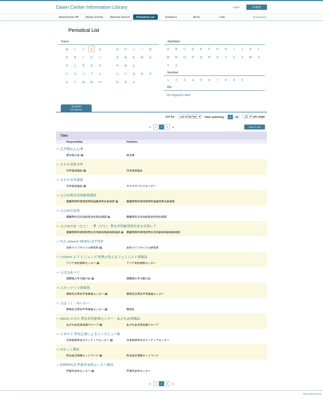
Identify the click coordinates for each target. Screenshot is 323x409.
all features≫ (260, 17)
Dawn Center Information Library (92, 7)
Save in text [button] (255, 127)
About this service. (312, 394)
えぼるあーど (70, 272)
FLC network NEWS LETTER (81, 241)
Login (236, 7)
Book (196, 16)
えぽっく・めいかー (75, 303)
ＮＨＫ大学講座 (71, 179)
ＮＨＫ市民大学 (71, 164)
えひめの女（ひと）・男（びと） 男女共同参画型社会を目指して (108, 226)
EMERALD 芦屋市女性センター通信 (86, 364)
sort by (169, 116)
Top (316, 402)
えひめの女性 (70, 210)
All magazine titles (179, 95)
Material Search (120, 16)
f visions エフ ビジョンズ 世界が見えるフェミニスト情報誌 (103, 257)
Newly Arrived (94, 16)
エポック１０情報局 (75, 287)
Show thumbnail (237, 117)
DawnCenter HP (69, 16)
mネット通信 (69, 349)
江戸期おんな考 (71, 149)
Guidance (171, 16)
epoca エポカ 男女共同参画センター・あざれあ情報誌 (100, 318)
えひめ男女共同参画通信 (78, 195)
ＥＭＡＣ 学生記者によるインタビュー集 (90, 334)
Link (222, 16)
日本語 (256, 7)
